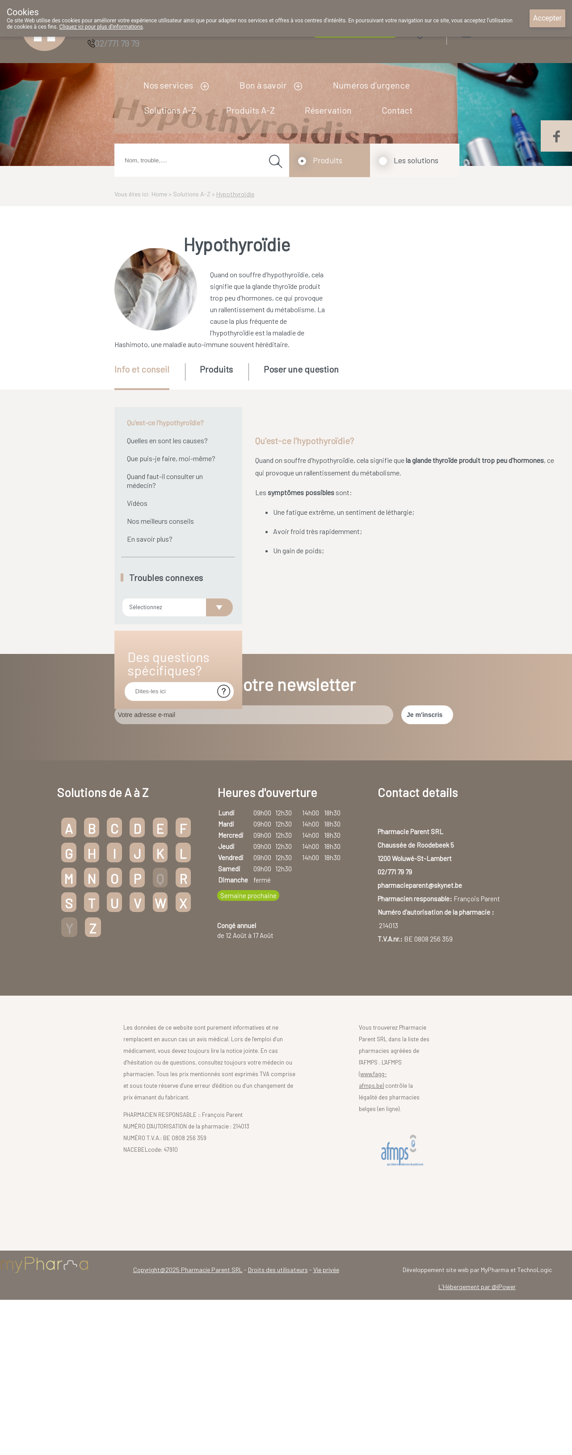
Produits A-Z (250, 110)
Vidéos (137, 503)
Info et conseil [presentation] (141, 369)
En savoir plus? (149, 538)
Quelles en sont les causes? (167, 440)
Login (489, 31)
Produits (327, 160)
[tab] (149, 376)
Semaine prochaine (248, 941)
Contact (397, 110)
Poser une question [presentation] (301, 369)
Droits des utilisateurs (278, 1315)
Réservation (328, 110)
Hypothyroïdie (235, 194)
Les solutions (416, 160)
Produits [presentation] (216, 369)
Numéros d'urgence (371, 85)
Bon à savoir (263, 85)
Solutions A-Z (170, 110)
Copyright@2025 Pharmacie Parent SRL (188, 1315)
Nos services (168, 85)
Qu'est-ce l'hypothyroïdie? (165, 422)
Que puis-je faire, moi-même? (171, 458)
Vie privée (326, 1315)
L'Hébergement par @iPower (477, 1332)
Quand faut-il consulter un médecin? (165, 480)
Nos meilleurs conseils (160, 521)
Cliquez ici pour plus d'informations (101, 27)
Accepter (547, 18)
